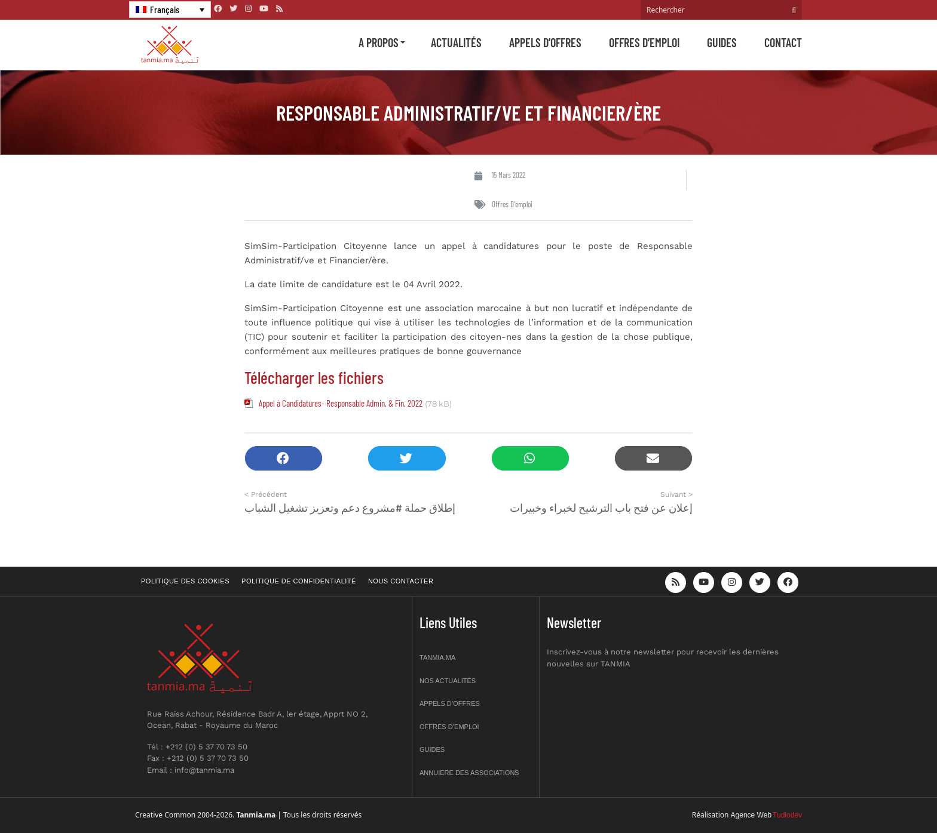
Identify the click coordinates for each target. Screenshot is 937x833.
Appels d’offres (545, 42)
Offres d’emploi (644, 42)
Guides (722, 42)
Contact (783, 42)
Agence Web (751, 815)
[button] (283, 458)
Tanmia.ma (437, 657)
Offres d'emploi (512, 204)
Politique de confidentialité (298, 581)
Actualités (456, 42)
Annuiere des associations (469, 772)
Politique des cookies (185, 581)
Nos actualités (447, 680)
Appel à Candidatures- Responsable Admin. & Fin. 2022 (340, 403)
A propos (379, 42)
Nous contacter (400, 581)
